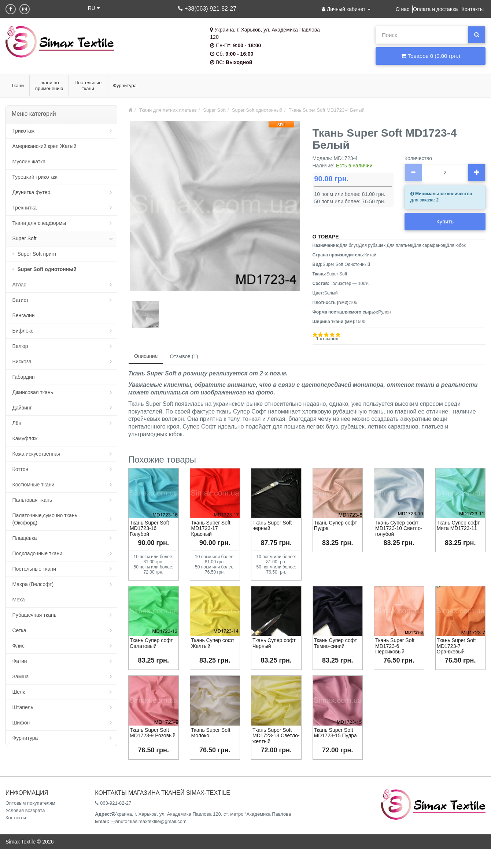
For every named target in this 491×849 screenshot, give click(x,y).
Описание (146, 356)
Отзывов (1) (184, 356)
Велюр (20, 346)
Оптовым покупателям (30, 803)
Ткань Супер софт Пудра (335, 525)
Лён (17, 423)
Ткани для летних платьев (168, 110)
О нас (402, 9)
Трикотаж (23, 131)
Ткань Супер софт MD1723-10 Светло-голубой (398, 528)
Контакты (473, 9)
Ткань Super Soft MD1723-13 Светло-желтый (276, 735)
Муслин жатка (29, 161)
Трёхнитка (24, 208)
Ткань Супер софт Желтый (213, 643)
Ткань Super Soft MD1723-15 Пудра (335, 732)
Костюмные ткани (33, 484)
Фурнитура (25, 738)
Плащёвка (24, 538)
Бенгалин (23, 315)
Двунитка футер (31, 192)
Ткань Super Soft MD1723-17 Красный (210, 528)
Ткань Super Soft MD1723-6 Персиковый (394, 646)
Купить (445, 221)
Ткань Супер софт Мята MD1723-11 (458, 525)
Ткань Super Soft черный (272, 525)
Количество (418, 158)
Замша (20, 676)
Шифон (21, 723)
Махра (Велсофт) (33, 584)
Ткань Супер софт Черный (274, 643)
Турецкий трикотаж (35, 177)
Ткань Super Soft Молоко (210, 732)
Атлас (19, 285)
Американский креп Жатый (44, 146)
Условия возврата (25, 810)
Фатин (19, 661)
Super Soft (24, 238)
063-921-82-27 (113, 803)
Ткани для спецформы (39, 223)
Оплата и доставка (435, 9)
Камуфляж (25, 438)
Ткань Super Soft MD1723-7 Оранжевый (456, 646)
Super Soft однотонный (47, 269)
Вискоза (22, 361)
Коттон (20, 469)
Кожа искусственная (36, 454)
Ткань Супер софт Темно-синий (335, 643)
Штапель (22, 707)
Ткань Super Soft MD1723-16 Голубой (149, 528)
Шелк (18, 692)
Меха (18, 600)
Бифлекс (22, 331)
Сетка (19, 630)
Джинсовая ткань (32, 392)
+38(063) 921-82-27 (207, 8)
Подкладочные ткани (37, 553)
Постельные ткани (34, 569)
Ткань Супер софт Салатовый (151, 643)
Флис (18, 646)
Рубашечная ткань (34, 615)
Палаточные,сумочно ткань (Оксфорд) (44, 519)
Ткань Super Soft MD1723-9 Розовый (153, 732)
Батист (20, 300)
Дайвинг (22, 408)
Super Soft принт (37, 254)
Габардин (23, 377)
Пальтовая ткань (32, 500)
